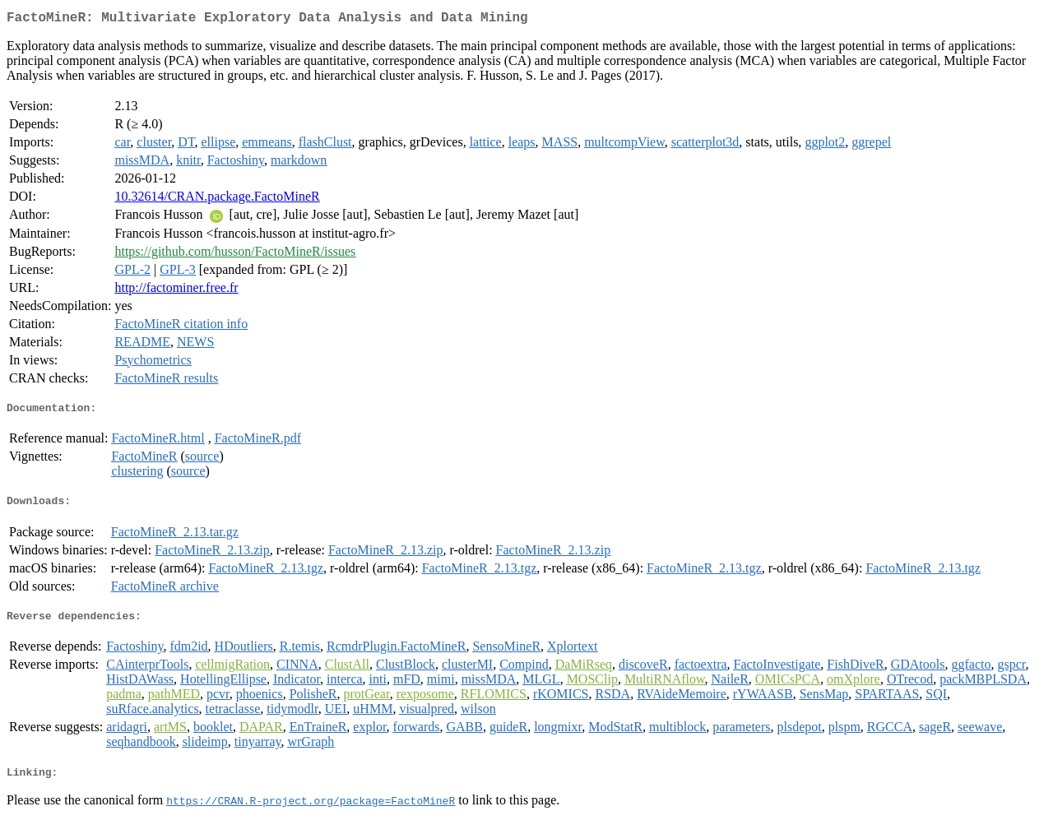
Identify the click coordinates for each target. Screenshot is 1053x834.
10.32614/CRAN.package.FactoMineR (216, 199)
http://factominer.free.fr (176, 291)
